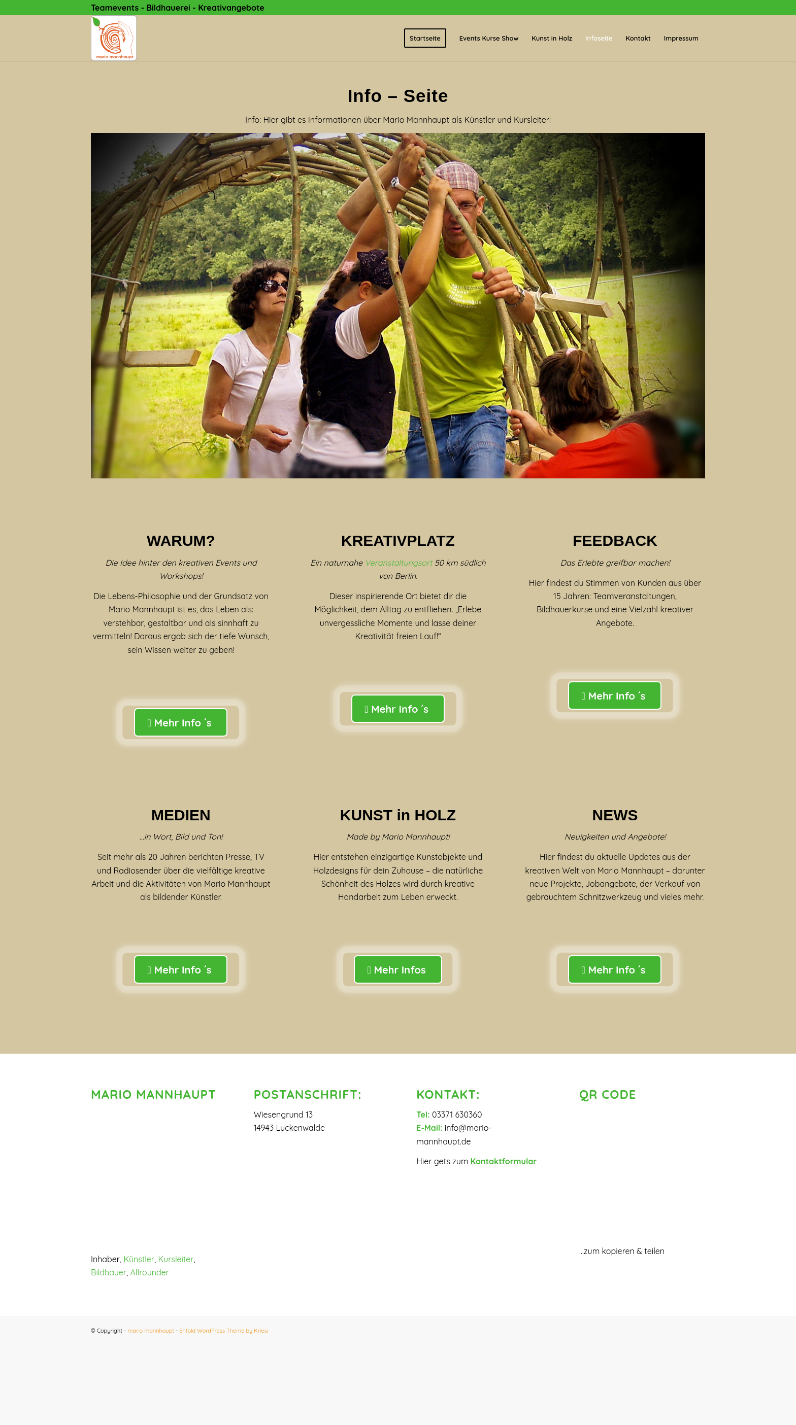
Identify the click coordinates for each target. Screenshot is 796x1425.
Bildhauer (108, 1272)
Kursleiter (176, 1259)
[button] (398, 1384)
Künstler (138, 1259)
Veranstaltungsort (399, 563)
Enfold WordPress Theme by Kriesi (223, 1330)
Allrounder (149, 1272)
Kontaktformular (504, 1161)
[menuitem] (425, 38)
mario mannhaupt (150, 1330)
